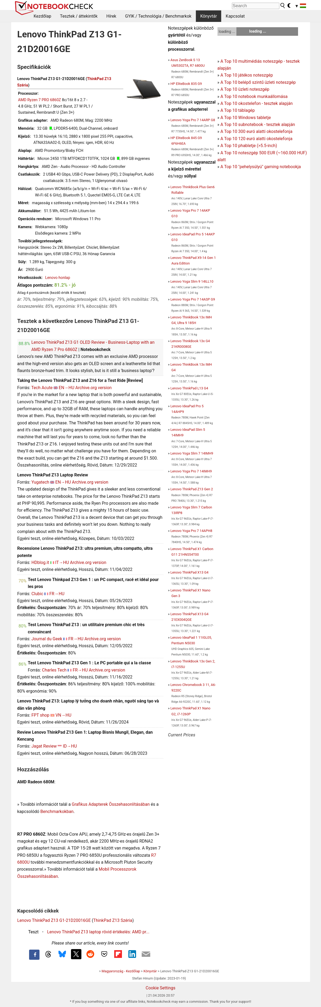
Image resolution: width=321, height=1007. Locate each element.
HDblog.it (40, 562)
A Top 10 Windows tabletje (245, 117)
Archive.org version (93, 387)
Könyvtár (208, 16)
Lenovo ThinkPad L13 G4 (189, 388)
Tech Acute (42, 387)
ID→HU (70, 746)
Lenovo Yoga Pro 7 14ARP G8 (193, 120)
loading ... (227, 31)
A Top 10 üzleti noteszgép (244, 89)
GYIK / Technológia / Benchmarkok (158, 16)
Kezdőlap (42, 16)
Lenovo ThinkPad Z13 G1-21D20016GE (54, 920)
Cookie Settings (161, 987)
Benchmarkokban (57, 811)
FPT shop (40, 715)
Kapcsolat (235, 16)
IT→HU (62, 562)
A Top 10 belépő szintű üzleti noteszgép (258, 82)
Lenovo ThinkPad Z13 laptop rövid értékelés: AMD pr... (98, 931)
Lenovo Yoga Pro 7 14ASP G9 (193, 299)
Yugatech (40, 482)
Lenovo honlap (57, 277)
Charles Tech (54, 670)
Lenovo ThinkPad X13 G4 (189, 572)
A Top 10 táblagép (237, 110)
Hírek (111, 16)
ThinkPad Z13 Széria (112, 920)
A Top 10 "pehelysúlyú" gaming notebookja (260, 166)
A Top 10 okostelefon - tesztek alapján (256, 103)
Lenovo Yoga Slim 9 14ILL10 (192, 281)
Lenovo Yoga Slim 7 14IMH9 (192, 453)
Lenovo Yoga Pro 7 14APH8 (191, 531)
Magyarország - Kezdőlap (121, 971)
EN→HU (66, 387)
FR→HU (57, 593)
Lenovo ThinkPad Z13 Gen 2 (192, 489)
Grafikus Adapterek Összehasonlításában (111, 804)
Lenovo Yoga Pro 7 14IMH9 (191, 471)
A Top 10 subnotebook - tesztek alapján (257, 124)
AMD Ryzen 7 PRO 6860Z (39, 100)
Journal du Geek (46, 638)
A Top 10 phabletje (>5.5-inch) (248, 145)
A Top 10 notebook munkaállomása (254, 96)
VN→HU (63, 715)
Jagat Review (44, 746)
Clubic (37, 593)
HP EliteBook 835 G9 (186, 84)
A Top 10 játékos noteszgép (246, 75)
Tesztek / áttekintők (79, 16)
